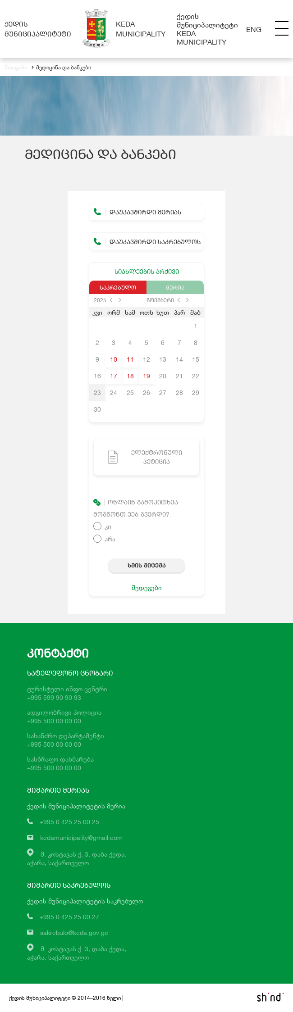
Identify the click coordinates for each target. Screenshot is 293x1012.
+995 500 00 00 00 (54, 721)
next (120, 300)
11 (130, 359)
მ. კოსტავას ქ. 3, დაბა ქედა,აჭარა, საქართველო (76, 953)
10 (113, 359)
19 (146, 376)
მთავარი (16, 67)
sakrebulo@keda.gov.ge (74, 932)
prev (111, 300)
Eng (253, 29)
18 (130, 376)
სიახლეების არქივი (146, 271)
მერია (175, 287)
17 (113, 376)
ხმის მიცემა (146, 565)
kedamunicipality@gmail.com (81, 837)
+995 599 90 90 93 (54, 697)
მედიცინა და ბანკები (61, 67)
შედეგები (147, 587)
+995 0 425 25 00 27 (69, 917)
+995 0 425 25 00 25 (69, 822)
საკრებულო (118, 287)
